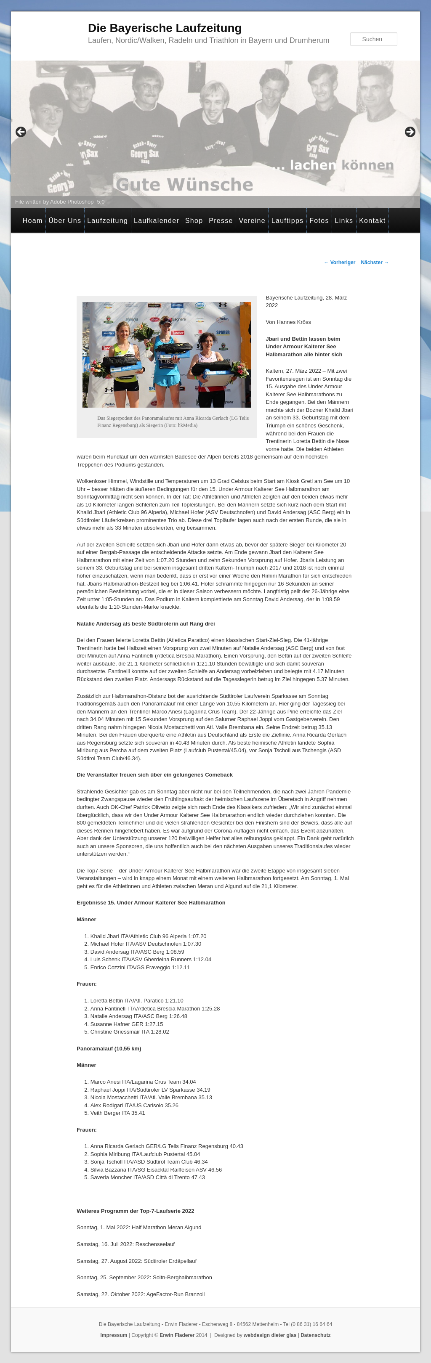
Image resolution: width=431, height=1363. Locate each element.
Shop (194, 220)
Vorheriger (339, 262)
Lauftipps (287, 220)
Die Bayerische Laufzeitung (165, 27)
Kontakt (372, 220)
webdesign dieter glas (270, 1335)
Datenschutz (315, 1335)
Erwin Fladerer (177, 1335)
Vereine (252, 220)
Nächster (375, 262)
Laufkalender (156, 220)
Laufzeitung (107, 220)
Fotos (319, 220)
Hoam (33, 220)
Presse (221, 220)
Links (344, 220)
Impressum (113, 1335)
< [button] (21, 132)
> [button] (409, 132)
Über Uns (64, 220)
